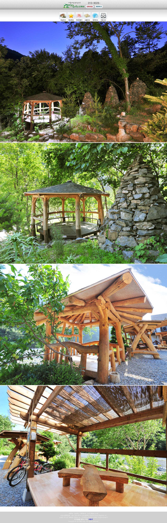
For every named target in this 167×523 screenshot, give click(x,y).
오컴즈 (91, 519)
